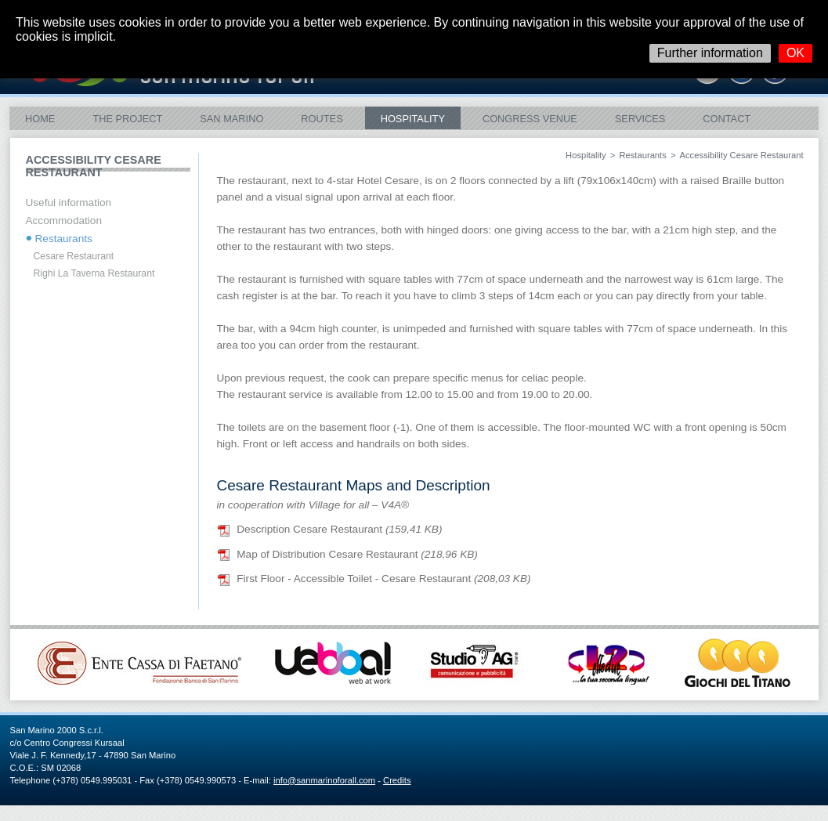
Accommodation (64, 220)
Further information (710, 53)
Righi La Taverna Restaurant (94, 273)
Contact (726, 119)
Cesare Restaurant (74, 256)
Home (40, 119)
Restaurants (642, 155)
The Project (127, 119)
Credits (396, 780)
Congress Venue (530, 119)
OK (795, 53)
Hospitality (413, 119)
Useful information (69, 202)
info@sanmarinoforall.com (324, 780)
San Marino (231, 119)
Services (640, 119)
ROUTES (321, 119)
